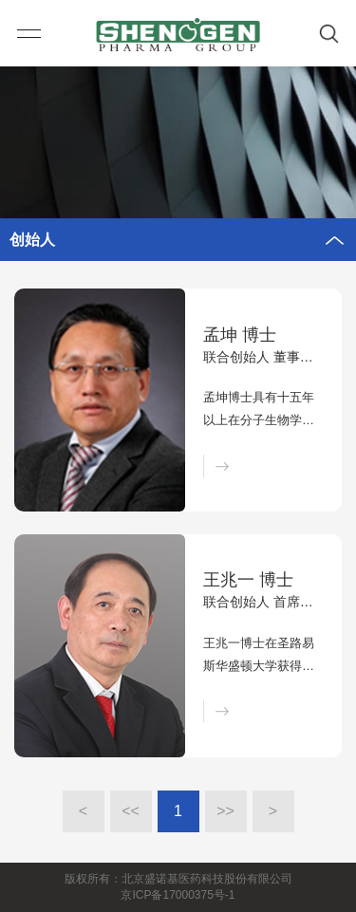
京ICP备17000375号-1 (177, 895)
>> (225, 811)
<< (131, 811)
